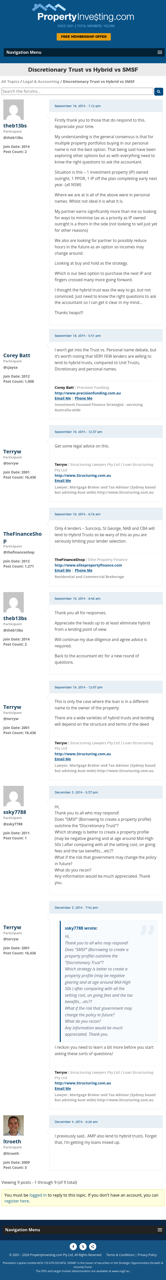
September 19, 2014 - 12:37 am (78, 431)
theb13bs (15, 125)
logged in (38, 1195)
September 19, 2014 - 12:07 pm (79, 687)
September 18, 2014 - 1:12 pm (78, 106)
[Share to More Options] (92, 1246)
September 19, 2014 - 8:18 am (78, 514)
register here (17, 1201)
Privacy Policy (147, 1255)
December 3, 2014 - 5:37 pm (76, 792)
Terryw (12, 451)
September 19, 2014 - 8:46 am (78, 598)
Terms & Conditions (120, 1255)
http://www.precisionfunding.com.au (88, 393)
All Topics (10, 81)
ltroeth (12, 1141)
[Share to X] (83, 1246)
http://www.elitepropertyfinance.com (88, 565)
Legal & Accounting (41, 81)
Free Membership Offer (83, 37)
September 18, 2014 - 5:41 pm (78, 335)
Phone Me (83, 398)
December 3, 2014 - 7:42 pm (76, 907)
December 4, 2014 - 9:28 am (76, 1121)
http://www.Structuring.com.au (83, 475)
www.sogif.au (120, 1271)
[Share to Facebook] (73, 1246)
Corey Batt (16, 355)
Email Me (63, 398)
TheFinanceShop (22, 537)
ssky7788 (14, 812)
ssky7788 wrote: (81, 928)
